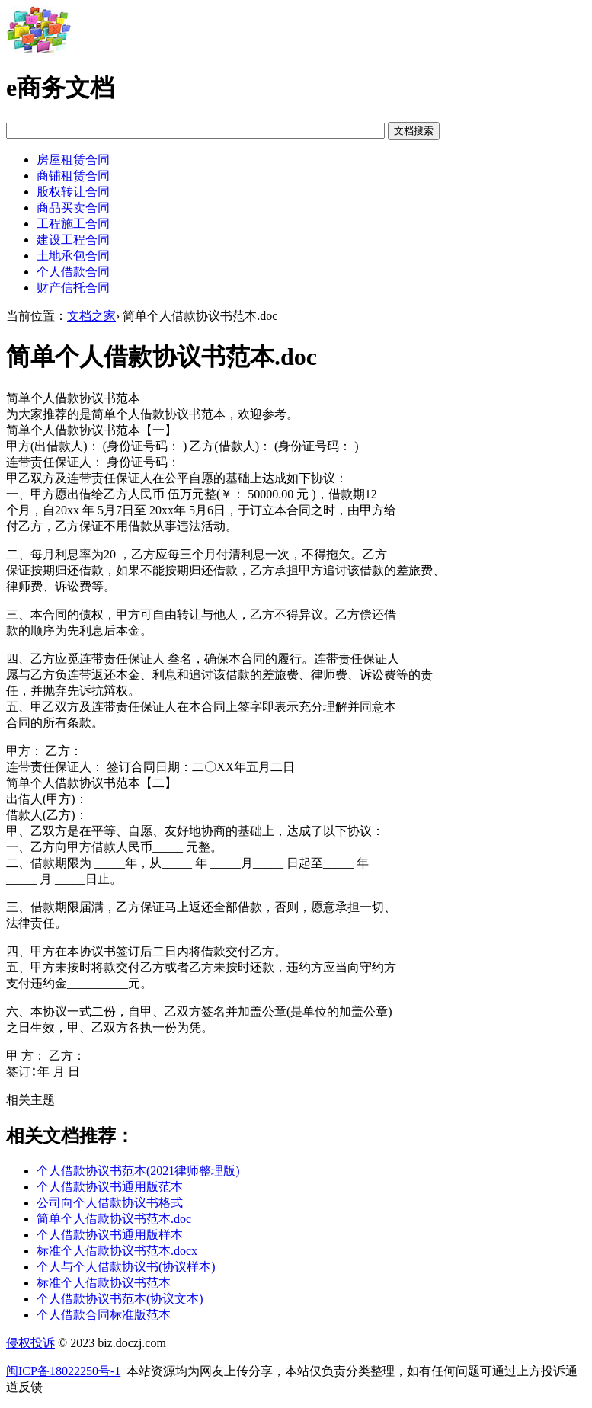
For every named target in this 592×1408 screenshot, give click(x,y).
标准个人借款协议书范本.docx (117, 1250)
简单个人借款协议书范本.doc (114, 1218)
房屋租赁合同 (73, 159)
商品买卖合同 (73, 207)
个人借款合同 (73, 271)
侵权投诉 (30, 1342)
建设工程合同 (73, 239)
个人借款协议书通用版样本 (110, 1234)
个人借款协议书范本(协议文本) (120, 1298)
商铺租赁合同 (73, 175)
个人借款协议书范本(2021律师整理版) (138, 1170)
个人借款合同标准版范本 (104, 1314)
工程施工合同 (73, 223)
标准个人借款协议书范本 (104, 1282)
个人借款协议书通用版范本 (110, 1186)
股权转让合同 (73, 191)
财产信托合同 (73, 287)
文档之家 (91, 315)
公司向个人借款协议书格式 (110, 1202)
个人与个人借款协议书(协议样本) (126, 1266)
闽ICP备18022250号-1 (63, 1371)
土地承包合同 (73, 255)
